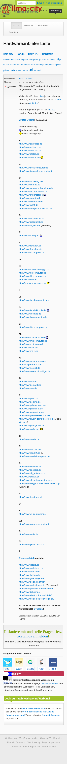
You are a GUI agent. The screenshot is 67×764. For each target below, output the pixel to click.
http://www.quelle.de (29, 439)
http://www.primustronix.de (32, 405)
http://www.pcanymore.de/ (32, 425)
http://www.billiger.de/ (29, 592)
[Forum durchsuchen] (26, 3)
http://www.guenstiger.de (31, 578)
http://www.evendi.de (29, 571)
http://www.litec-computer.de (33, 327)
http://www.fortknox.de (30, 245)
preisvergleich (55, 65)
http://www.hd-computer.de (32, 273)
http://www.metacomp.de (31, 344)
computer (33, 59)
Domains (28, 10)
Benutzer (28, 25)
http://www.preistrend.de (31, 568)
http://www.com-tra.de (30, 198)
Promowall (43, 25)
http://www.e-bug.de (29, 235)
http (58, 59)
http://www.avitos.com (30, 147)
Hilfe (4, 16)
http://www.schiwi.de (29, 476)
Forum (16, 25)
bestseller (15, 60)
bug (22, 60)
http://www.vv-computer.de (32, 514)
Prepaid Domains (50, 715)
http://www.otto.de (28, 381)
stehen (19, 70)
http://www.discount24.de (31, 218)
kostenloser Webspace (13, 5)
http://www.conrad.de (29, 184)
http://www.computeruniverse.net (35, 208)
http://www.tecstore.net (30, 497)
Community (55, 10)
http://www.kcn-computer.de (33, 317)
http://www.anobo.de (29, 157)
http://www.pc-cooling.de (31, 412)
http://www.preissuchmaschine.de (36, 588)
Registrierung (54, 2)
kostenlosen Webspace (33, 708)
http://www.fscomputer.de (31, 252)
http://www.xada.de (28, 534)
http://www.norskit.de (29, 368)
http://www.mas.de (28, 347)
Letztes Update (26, 120)
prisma (6, 70)
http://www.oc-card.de (30, 385)
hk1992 (51, 109)
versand (37, 70)
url (31, 69)
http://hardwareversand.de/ (32, 283)
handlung (51, 60)
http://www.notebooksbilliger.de (34, 371)
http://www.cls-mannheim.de (33, 191)
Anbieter (33, 103)
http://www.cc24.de (28, 205)
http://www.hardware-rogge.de (34, 269)
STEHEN (38, 609)
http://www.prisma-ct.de (31, 408)
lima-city (8, 53)
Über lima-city (33, 742)
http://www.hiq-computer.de (32, 276)
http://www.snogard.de (30, 470)
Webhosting (11, 738)
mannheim (25, 65)
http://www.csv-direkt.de (31, 201)
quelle (12, 70)
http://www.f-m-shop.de (30, 249)
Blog (44, 742)
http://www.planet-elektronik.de (34, 415)
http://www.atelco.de (29, 154)
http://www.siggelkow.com (32, 473)
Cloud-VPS (41, 10)
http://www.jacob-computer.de (34, 300)
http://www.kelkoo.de (29, 575)
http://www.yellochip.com (31, 544)
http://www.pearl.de (28, 398)
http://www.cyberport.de (31, 195)
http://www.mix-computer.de (33, 341)
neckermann (36, 65)
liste (18, 65)
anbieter (7, 60)
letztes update (9, 65)
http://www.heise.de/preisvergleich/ (36, 599)
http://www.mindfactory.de (32, 337)
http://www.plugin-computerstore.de (37, 419)
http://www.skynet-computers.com (36, 480)
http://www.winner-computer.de (34, 524)
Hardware (47, 53)
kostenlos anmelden (32, 636)
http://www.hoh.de (28, 279)
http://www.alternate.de (30, 144)
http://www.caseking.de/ (31, 181)
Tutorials (13, 32)
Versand (23, 422)
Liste (41, 96)
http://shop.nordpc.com (30, 364)
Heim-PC (33, 53)
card (26, 60)
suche (25, 70)
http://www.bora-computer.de (33, 167)
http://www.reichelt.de (30, 449)
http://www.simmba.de (30, 466)
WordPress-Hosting (11, 10)
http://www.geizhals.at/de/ (32, 582)
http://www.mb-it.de (28, 351)
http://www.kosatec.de (30, 313)
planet (45, 65)
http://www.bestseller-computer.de (36, 171)
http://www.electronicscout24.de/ (35, 595)
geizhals (42, 60)
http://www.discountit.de (31, 222)
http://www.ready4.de (29, 453)
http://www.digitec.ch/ (29, 225)
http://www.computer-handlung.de (36, 188)
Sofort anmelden (50, 683)
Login (40, 2)
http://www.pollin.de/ (29, 429)
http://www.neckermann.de (32, 361)
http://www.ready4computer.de (34, 456)
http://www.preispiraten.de (32, 585)
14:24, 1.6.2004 (25, 79)
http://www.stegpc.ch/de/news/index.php (39, 483)
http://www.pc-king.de (30, 402)
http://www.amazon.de (30, 150)
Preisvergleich (27, 558)
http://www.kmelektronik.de (32, 310)
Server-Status (49, 746)
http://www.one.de (28, 388)
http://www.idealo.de (29, 565)
